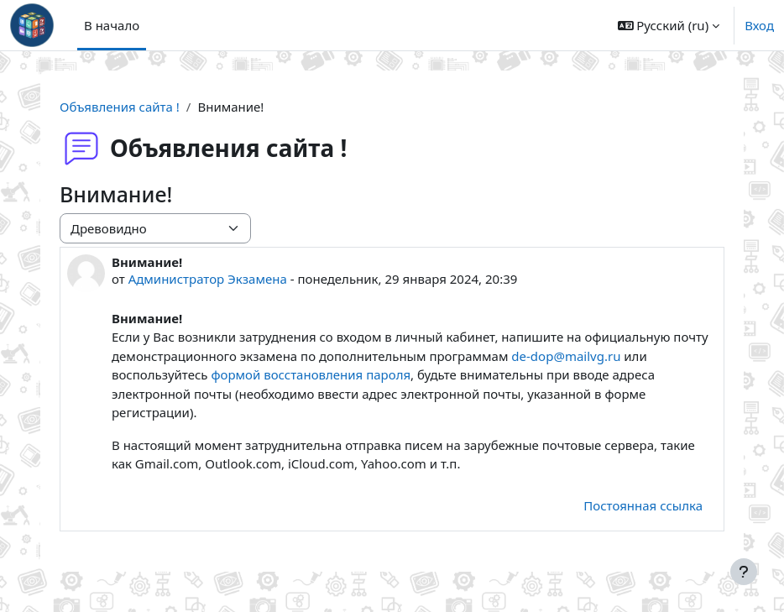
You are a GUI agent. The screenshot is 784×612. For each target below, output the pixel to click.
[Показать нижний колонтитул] (743, 571)
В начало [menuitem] (111, 25)
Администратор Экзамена (207, 278)
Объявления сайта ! (120, 106)
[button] (669, 25)
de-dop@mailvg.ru (567, 356)
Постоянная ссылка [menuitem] (643, 505)
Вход (759, 25)
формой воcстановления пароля (310, 374)
